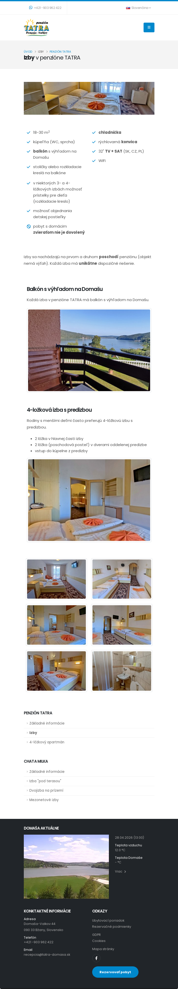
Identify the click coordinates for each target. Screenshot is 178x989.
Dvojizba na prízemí (46, 790)
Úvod (28, 52)
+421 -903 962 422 (45, 8)
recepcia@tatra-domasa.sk (47, 954)
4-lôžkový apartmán (46, 742)
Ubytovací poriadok (108, 920)
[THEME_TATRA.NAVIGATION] (149, 27)
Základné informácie (47, 723)
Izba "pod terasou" (45, 781)
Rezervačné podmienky (111, 926)
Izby (33, 732)
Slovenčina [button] (138, 8)
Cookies (99, 941)
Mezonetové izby (44, 800)
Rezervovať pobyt (115, 972)
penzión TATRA (60, 52)
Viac (120, 871)
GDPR (96, 935)
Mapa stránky (103, 949)
